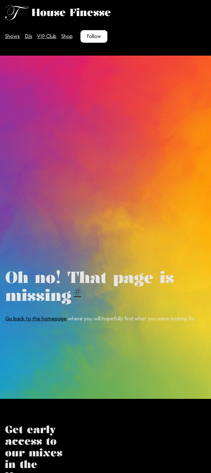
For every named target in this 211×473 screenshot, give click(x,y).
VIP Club (46, 36)
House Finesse (71, 12)
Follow (94, 36)
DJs (28, 36)
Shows (12, 36)
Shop (67, 36)
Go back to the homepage (36, 318)
